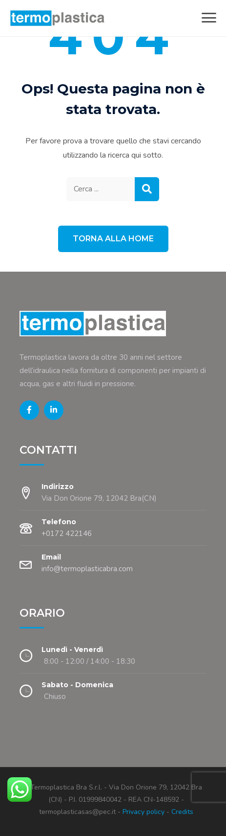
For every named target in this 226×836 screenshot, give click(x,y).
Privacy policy (142, 811)
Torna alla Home (113, 238)
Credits (182, 811)
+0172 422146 (66, 533)
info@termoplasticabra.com (87, 569)
